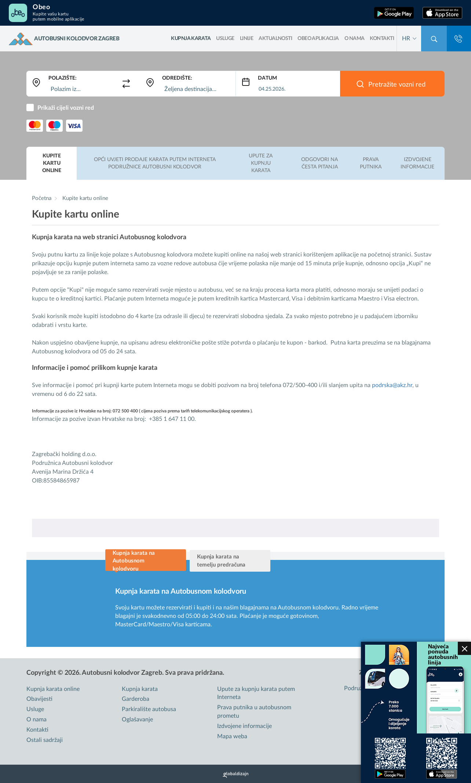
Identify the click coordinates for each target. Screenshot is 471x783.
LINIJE (246, 38)
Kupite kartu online (51, 163)
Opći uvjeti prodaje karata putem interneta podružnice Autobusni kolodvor (155, 163)
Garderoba (135, 699)
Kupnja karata (140, 689)
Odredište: (177, 78)
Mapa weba (232, 736)
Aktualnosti (275, 38)
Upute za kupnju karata (261, 163)
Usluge (225, 38)
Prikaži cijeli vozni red (65, 108)
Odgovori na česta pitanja (319, 163)
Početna (41, 198)
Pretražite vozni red (397, 84)
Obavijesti (39, 699)
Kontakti (382, 38)
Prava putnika (370, 163)
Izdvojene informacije (417, 163)
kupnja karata (191, 38)
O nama (354, 38)
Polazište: (62, 78)
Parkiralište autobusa (149, 709)
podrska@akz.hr (392, 385)
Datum (267, 78)
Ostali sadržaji (44, 740)
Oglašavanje (137, 719)
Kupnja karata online (53, 689)
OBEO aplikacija (318, 38)
